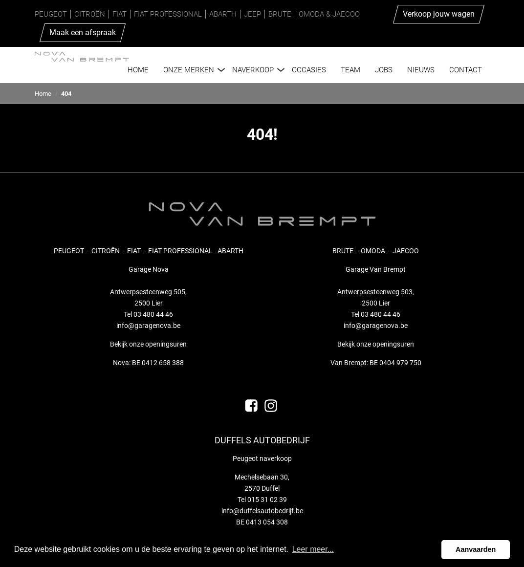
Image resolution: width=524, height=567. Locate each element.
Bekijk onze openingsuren (148, 344)
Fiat (119, 14)
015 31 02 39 (267, 499)
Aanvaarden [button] (476, 549)
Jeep (252, 14)
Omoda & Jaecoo (329, 14)
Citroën (89, 14)
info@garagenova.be (148, 325)
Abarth (223, 14)
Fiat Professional (168, 14)
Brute (279, 14)
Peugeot (51, 14)
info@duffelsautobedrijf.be (262, 511)
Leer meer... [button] (313, 549)
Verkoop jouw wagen (439, 14)
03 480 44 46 (153, 314)
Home (43, 93)
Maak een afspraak (82, 32)
